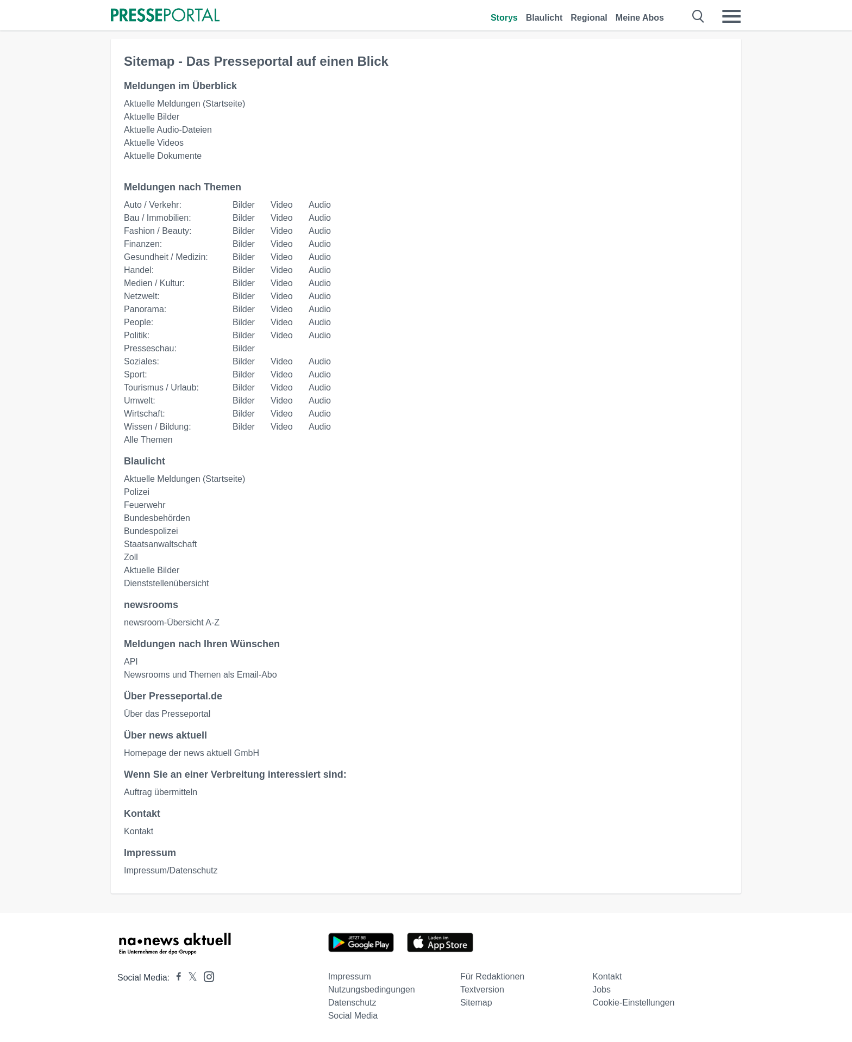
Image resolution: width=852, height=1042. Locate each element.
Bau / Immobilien (156, 217)
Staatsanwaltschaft (160, 544)
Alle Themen (148, 439)
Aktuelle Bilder (151, 116)
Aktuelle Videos (154, 142)
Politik (135, 335)
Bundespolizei (151, 531)
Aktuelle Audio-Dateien (168, 129)
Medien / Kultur (153, 283)
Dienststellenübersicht (166, 583)
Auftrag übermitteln (160, 792)
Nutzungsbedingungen (371, 989)
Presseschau (149, 348)
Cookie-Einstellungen (633, 1002)
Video (282, 204)
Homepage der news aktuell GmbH (191, 753)
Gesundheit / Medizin (164, 257)
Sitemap (476, 1002)
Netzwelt (140, 296)
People (137, 322)
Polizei (136, 492)
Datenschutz (352, 1002)
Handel (138, 270)
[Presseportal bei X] (189, 977)
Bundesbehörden (157, 518)
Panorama (144, 309)
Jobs (601, 989)
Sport (134, 374)
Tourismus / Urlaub (160, 387)
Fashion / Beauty (156, 230)
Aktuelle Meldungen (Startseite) (184, 103)
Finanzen (142, 244)
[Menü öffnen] (731, 16)
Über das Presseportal (167, 713)
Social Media (353, 1015)
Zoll (131, 557)
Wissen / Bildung (156, 426)
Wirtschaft (143, 413)
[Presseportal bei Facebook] (175, 977)
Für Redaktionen (492, 976)
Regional (589, 17)
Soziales (140, 361)
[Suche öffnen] (698, 16)
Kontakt (138, 831)
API (131, 661)
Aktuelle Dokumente (163, 155)
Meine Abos (640, 17)
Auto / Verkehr (151, 204)
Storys (504, 17)
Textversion (482, 989)
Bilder (244, 204)
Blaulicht (544, 17)
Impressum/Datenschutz (171, 870)
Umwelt (138, 400)
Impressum (349, 976)
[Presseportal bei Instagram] (205, 976)
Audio (320, 204)
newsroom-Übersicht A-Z (172, 622)
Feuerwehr (144, 505)
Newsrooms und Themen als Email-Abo (200, 674)
